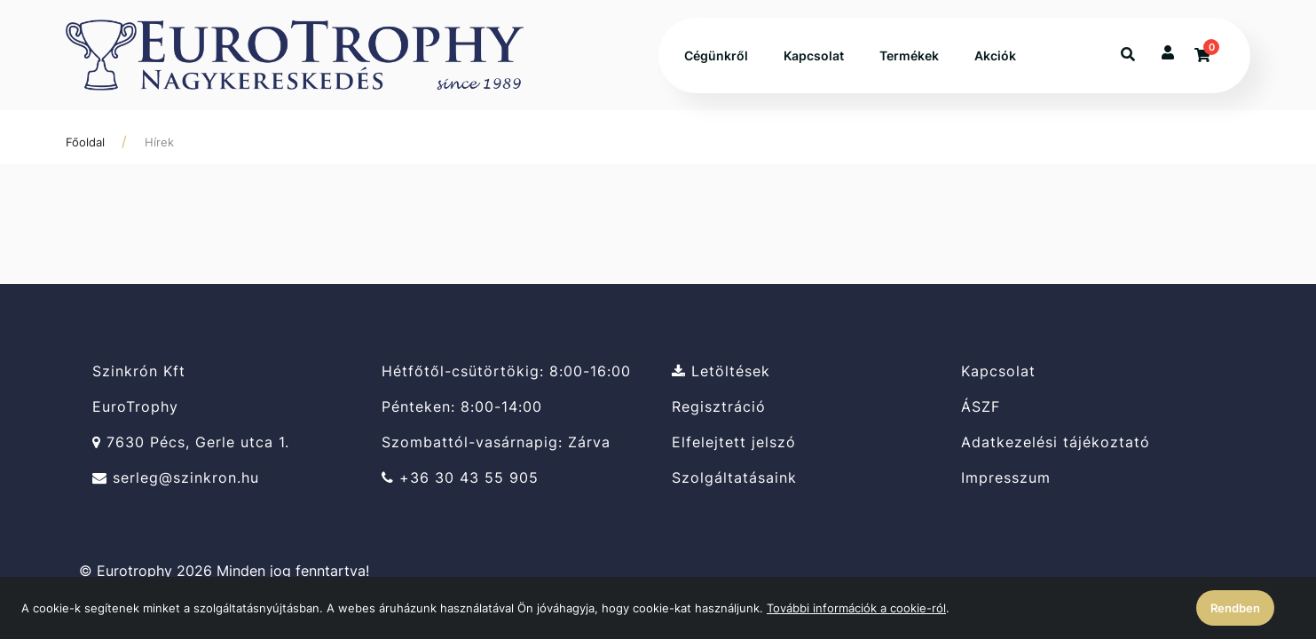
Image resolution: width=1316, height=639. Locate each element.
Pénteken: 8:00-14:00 (462, 406)
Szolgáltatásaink (734, 477)
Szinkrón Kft (138, 371)
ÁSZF (980, 406)
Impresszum (1006, 477)
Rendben (1235, 608)
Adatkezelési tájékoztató (1055, 442)
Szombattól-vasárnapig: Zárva (496, 442)
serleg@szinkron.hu (175, 477)
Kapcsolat (814, 55)
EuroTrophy (135, 406)
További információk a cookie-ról (856, 608)
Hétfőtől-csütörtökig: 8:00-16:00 (506, 371)
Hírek (159, 142)
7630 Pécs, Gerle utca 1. (190, 442)
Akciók (995, 55)
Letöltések (721, 371)
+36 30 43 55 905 (460, 477)
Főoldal (85, 142)
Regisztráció (719, 406)
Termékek (909, 55)
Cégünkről (716, 55)
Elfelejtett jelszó (734, 442)
